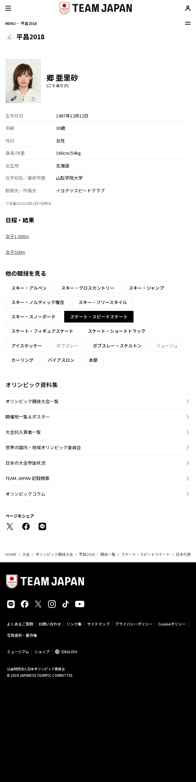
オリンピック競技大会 (54, 554)
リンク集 (74, 624)
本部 (93, 360)
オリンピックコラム (25, 494)
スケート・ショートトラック (116, 331)
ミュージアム (18, 651)
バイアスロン (61, 360)
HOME (10, 554)
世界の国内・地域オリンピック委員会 (43, 447)
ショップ (42, 651)
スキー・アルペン (29, 288)
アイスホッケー (26, 345)
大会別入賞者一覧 (23, 432)
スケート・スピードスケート (145, 554)
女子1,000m (17, 236)
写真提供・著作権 (22, 635)
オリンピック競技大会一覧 (32, 401)
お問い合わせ (50, 624)
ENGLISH (69, 651)
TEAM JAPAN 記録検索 (27, 478)
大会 (26, 554)
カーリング (22, 360)
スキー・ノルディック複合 (37, 302)
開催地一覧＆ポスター (27, 416)
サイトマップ (98, 624)
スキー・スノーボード (33, 316)
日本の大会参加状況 (25, 462)
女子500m (15, 252)
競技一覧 (107, 554)
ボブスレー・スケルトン (117, 345)
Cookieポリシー (172, 624)
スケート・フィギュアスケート (42, 331)
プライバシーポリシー (134, 624)
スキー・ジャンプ (146, 288)
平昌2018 (87, 554)
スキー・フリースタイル (103, 302)
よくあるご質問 (20, 624)
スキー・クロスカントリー (87, 288)
